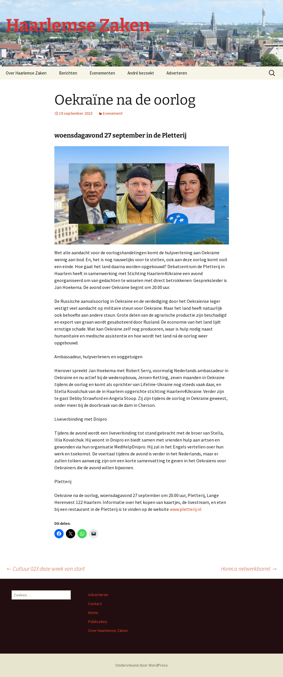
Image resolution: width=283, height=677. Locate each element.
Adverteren (177, 73)
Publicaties (97, 621)
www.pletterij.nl (185, 509)
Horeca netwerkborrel (249, 568)
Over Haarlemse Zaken (26, 73)
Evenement (113, 113)
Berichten (68, 73)
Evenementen (102, 73)
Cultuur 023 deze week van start (45, 568)
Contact (95, 603)
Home (93, 612)
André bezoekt (140, 73)
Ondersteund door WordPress (141, 665)
